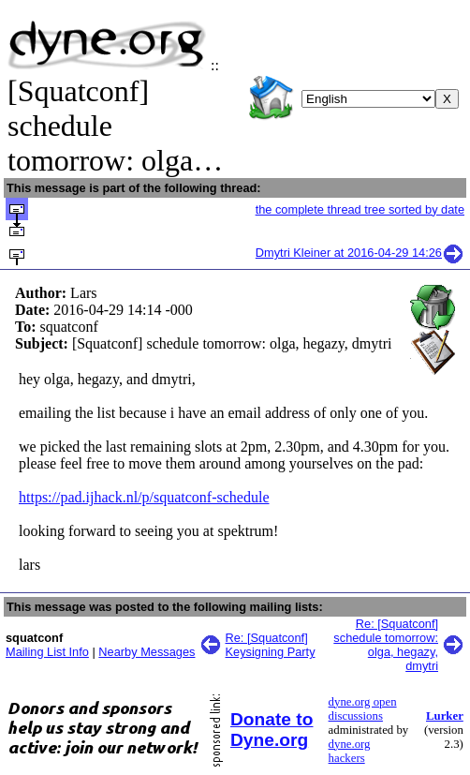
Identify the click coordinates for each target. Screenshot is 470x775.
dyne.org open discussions (363, 709)
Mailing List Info (47, 652)
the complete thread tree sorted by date (360, 209)
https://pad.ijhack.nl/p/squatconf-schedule (144, 497)
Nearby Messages (146, 652)
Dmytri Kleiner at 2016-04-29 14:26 (360, 253)
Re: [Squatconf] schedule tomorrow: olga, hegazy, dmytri (385, 645)
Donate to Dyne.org (271, 729)
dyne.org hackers (350, 751)
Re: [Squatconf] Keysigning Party (271, 645)
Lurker (444, 716)
